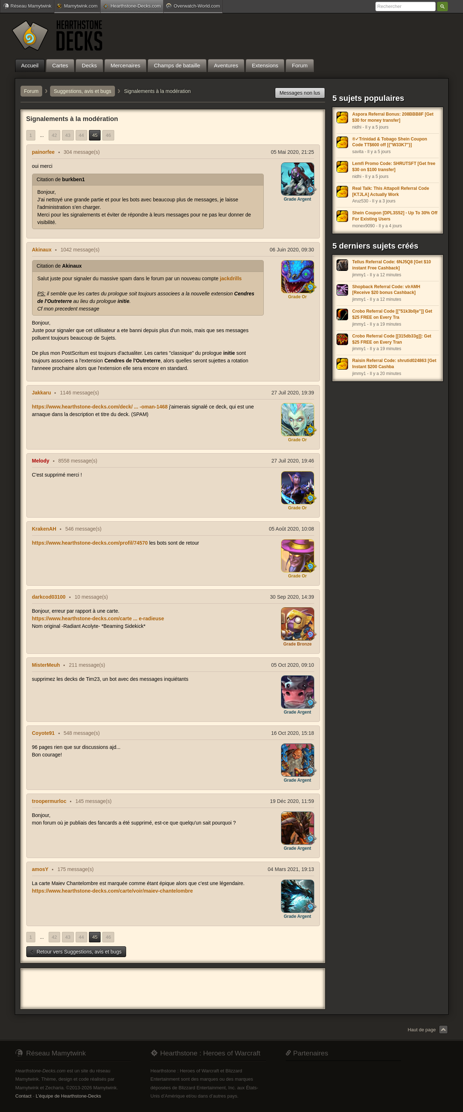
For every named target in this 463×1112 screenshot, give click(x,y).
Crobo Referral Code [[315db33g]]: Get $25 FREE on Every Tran (391, 339)
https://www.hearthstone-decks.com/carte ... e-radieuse (98, 618)
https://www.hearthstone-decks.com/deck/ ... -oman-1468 (100, 407)
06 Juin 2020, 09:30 (292, 250)
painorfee (43, 152)
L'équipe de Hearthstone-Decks (68, 1096)
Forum (31, 91)
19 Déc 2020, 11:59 (292, 801)
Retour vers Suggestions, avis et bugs (76, 952)
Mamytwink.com (77, 6)
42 (54, 135)
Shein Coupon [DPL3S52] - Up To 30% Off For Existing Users (394, 216)
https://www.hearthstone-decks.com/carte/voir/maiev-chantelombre (112, 891)
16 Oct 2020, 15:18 (292, 733)
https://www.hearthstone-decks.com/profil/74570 (90, 543)
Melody (40, 461)
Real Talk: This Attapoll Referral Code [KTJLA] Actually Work (390, 191)
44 (81, 135)
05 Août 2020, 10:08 (291, 529)
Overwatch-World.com (193, 6)
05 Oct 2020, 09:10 (292, 665)
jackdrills (231, 278)
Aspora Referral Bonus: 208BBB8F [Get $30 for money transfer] (392, 117)
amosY (40, 869)
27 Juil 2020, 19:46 (292, 461)
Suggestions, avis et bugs (82, 91)
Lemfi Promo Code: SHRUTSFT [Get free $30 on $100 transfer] (394, 166)
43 (67, 135)
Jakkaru (41, 393)
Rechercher (442, 6)
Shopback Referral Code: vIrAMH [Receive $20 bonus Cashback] (386, 289)
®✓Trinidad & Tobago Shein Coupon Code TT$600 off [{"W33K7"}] (389, 142)
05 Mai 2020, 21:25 (292, 152)
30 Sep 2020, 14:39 (292, 597)
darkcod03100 (49, 597)
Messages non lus (300, 93)
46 (108, 135)
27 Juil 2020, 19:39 (292, 393)
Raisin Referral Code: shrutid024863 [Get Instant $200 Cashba (394, 363)
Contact (23, 1096)
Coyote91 (43, 733)
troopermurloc (49, 801)
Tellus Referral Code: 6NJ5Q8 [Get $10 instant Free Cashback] (391, 265)
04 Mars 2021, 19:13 (291, 869)
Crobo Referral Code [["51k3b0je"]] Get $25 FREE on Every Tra (392, 314)
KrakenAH (44, 529)
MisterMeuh (46, 665)
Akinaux (42, 250)
